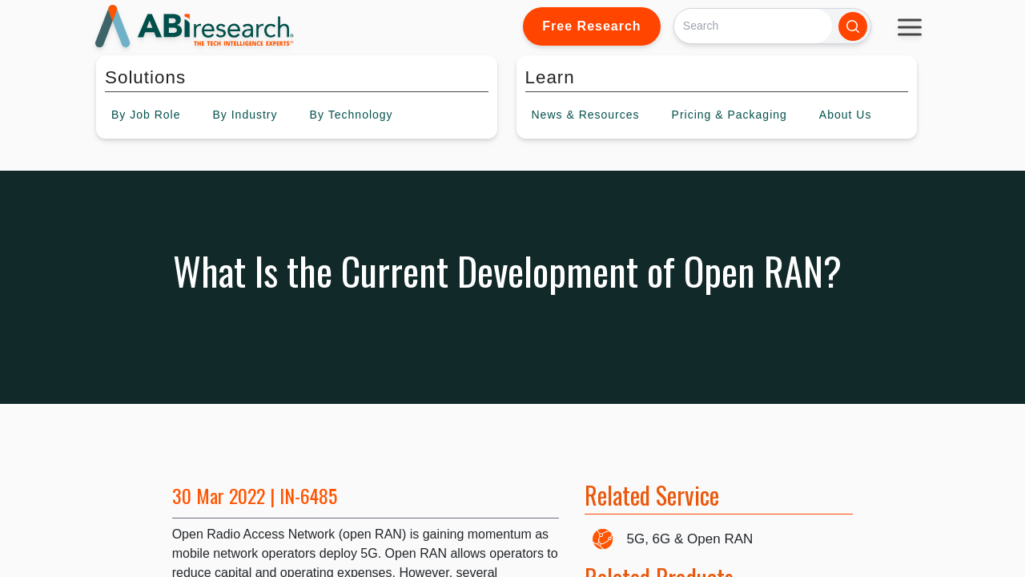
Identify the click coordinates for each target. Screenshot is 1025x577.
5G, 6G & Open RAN (690, 539)
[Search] (753, 26)
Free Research (591, 26)
